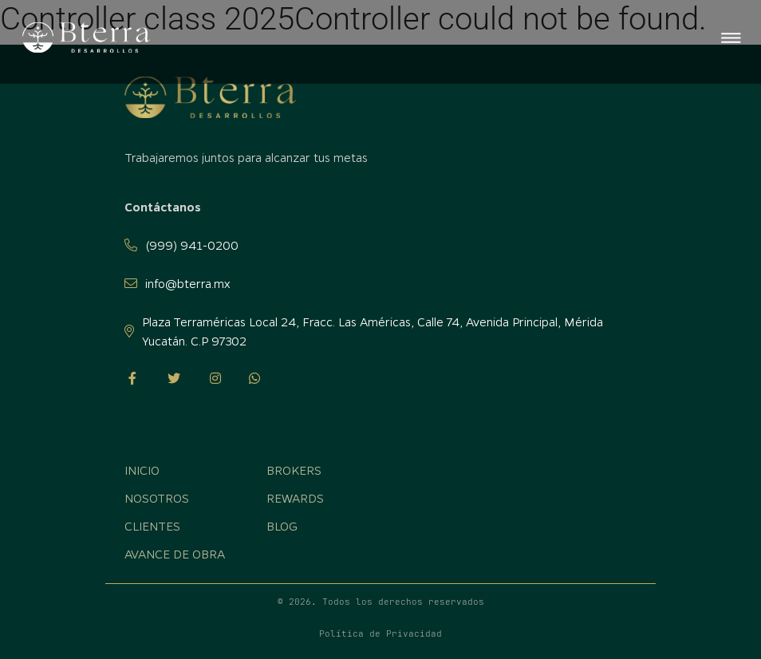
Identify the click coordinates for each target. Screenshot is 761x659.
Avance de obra (174, 554)
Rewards (295, 498)
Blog (282, 526)
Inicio (142, 470)
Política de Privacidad (380, 633)
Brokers (293, 470)
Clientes (152, 526)
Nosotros (156, 498)
